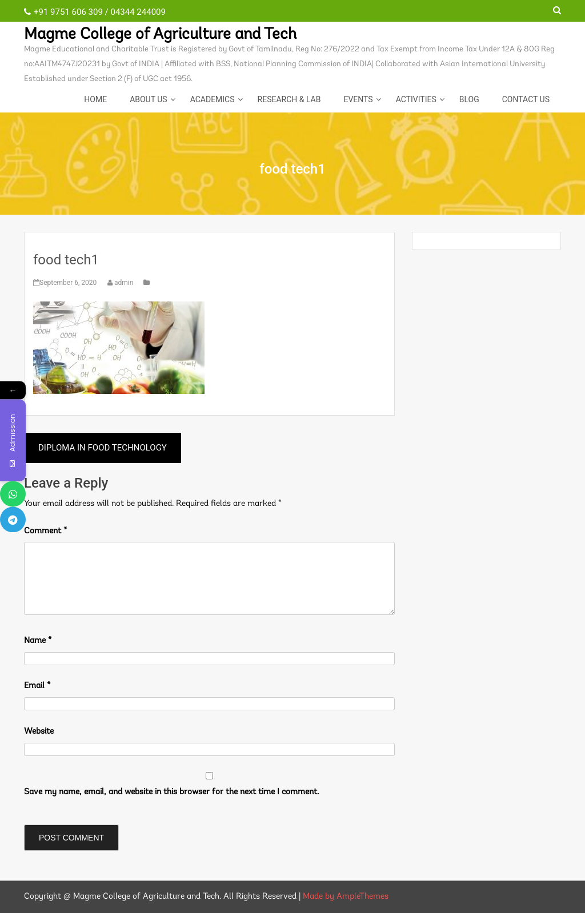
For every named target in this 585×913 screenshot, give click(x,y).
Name (38, 641)
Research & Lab (289, 99)
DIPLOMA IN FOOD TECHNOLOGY (102, 448)
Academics (212, 99)
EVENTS (357, 99)
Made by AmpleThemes (345, 896)
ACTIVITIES (416, 99)
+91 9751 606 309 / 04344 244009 (95, 12)
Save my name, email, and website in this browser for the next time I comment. (171, 792)
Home (95, 99)
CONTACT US (526, 99)
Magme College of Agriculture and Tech (160, 35)
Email (37, 686)
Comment (45, 531)
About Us (148, 99)
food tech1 (66, 260)
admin (121, 283)
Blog (469, 99)
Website (39, 731)
